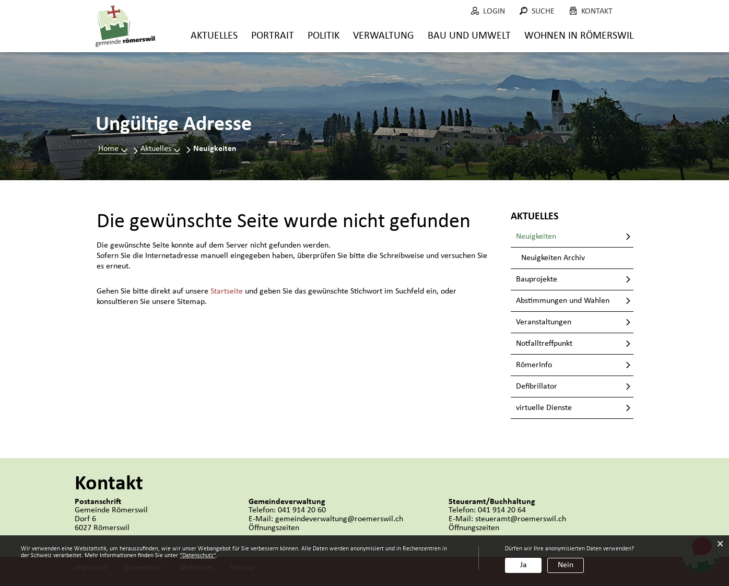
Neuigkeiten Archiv (553, 258)
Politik (323, 36)
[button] (160, 149)
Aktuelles (214, 36)
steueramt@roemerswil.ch (520, 519)
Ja (523, 565)
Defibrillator (536, 386)
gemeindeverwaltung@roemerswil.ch (339, 519)
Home (108, 149)
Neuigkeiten (558, 236)
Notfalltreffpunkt (544, 343)
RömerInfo (534, 365)
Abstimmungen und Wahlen (562, 301)
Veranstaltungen (543, 322)
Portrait (272, 36)
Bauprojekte (536, 279)
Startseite (226, 291)
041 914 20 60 (302, 510)
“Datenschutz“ (198, 556)
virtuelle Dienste (544, 408)
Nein (565, 565)
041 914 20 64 (502, 510)
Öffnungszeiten (274, 528)
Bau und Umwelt (469, 36)
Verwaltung (383, 36)
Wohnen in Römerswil (578, 36)
